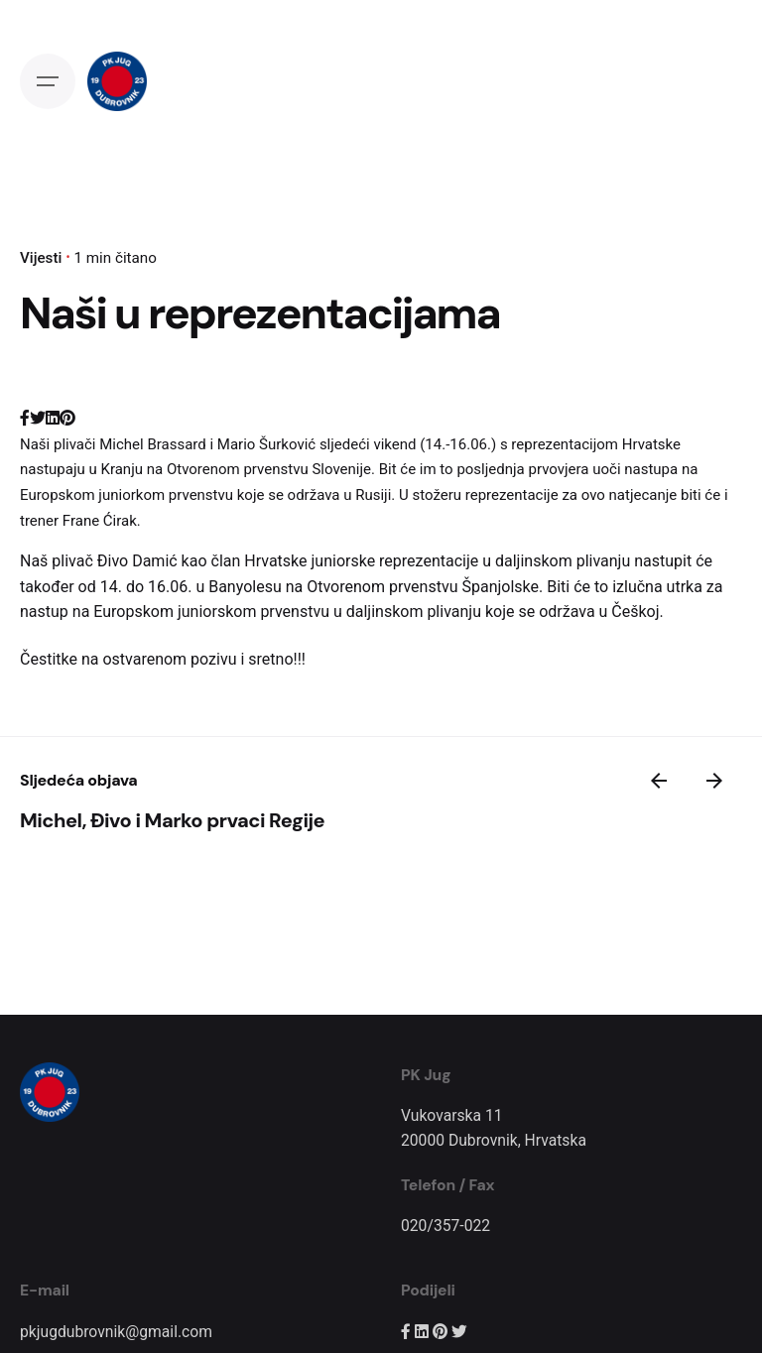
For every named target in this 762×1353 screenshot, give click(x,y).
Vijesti (41, 258)
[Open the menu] (47, 81)
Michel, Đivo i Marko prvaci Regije (172, 820)
